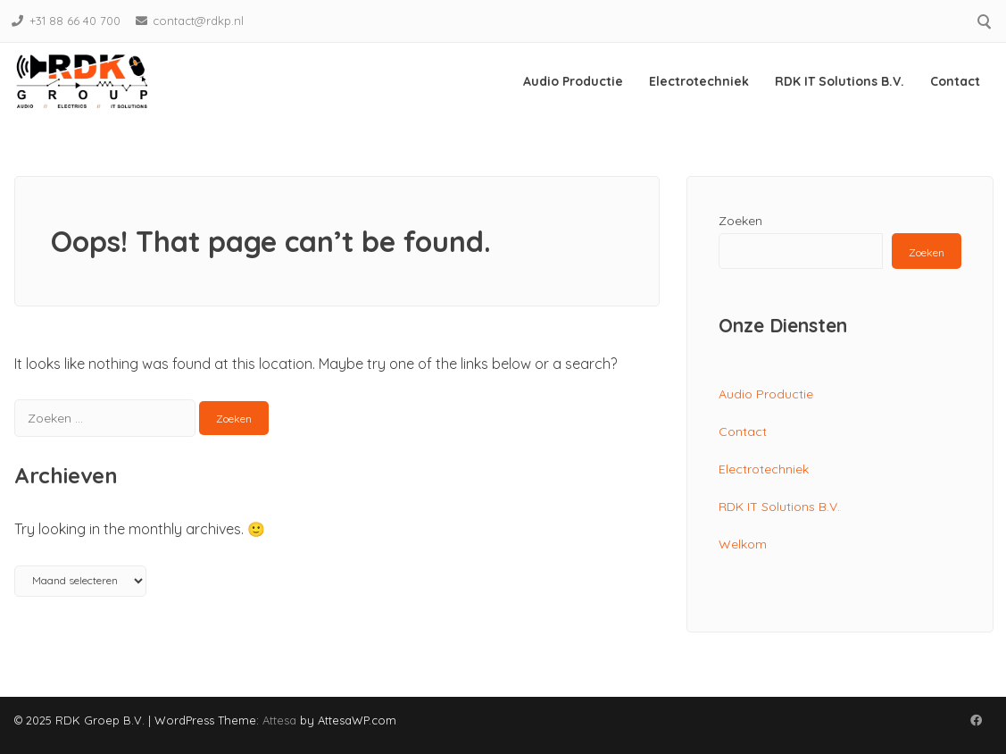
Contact (955, 81)
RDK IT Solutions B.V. (839, 81)
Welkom (743, 544)
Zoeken (740, 221)
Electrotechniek (699, 81)
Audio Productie (573, 81)
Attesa (279, 720)
